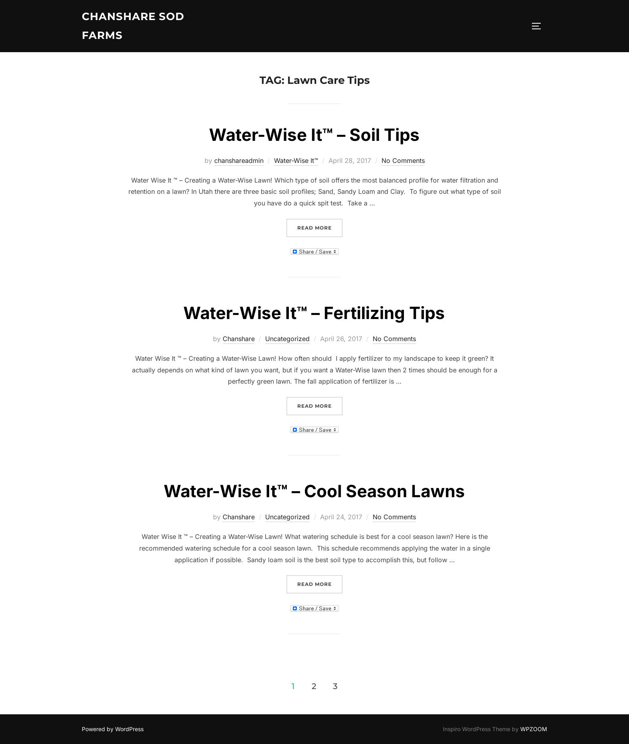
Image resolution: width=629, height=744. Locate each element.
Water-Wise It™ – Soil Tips (314, 134)
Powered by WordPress (113, 729)
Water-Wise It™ (296, 161)
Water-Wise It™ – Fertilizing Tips (314, 313)
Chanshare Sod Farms (133, 26)
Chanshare (239, 339)
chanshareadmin (239, 161)
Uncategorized (287, 339)
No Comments (403, 161)
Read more (320, 227)
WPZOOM (533, 729)
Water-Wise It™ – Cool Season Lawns (314, 491)
